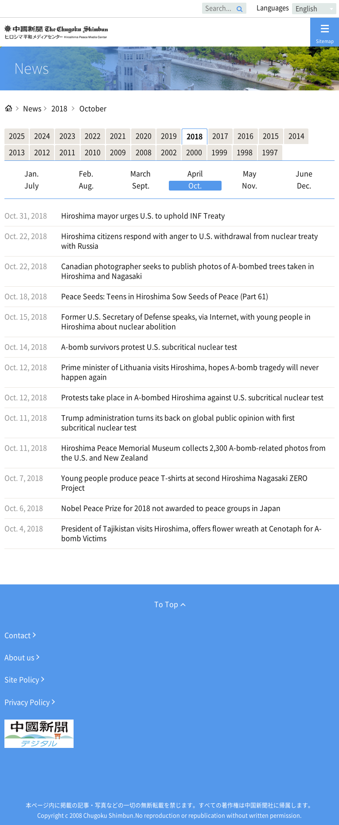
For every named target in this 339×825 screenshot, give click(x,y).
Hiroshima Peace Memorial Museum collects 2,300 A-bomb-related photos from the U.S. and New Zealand (193, 452)
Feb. (86, 173)
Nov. (249, 185)
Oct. (195, 185)
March (140, 173)
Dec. (304, 185)
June (304, 173)
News (32, 108)
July (31, 185)
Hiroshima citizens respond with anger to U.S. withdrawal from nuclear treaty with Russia (189, 241)
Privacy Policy (27, 702)
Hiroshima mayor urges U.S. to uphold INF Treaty (143, 215)
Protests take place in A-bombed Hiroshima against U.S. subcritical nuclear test (192, 397)
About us (19, 657)
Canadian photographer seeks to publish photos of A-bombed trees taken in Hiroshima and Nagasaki (187, 271)
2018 (59, 108)
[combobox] (314, 8)
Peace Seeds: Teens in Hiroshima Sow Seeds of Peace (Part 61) (164, 296)
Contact (17, 635)
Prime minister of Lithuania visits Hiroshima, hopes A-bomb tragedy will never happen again (190, 372)
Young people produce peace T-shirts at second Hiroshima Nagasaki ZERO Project (184, 483)
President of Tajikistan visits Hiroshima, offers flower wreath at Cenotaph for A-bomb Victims (191, 533)
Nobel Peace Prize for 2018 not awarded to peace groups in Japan (171, 508)
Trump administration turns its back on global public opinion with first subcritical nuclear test (178, 422)
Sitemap (325, 33)
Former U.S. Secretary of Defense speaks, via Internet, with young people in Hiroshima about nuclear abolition (186, 321)
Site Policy (21, 679)
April (195, 173)
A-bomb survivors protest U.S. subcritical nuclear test (149, 346)
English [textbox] (306, 8)
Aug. (86, 185)
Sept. (140, 185)
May (249, 173)
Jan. (31, 173)
